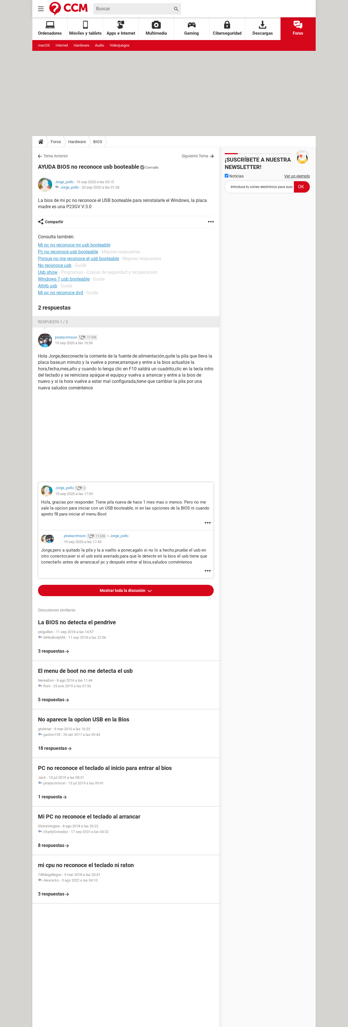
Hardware (81, 45)
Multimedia (156, 28)
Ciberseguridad (227, 28)
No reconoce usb (54, 265)
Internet (62, 45)
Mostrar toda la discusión (123, 590)
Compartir (54, 222)
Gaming (191, 28)
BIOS (97, 141)
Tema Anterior (55, 156)
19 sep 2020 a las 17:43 (82, 542)
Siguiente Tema (195, 156)
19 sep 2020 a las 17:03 (74, 494)
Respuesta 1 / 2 (53, 322)
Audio (99, 45)
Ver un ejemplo (297, 176)
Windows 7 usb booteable (64, 279)
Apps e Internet (121, 28)
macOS (44, 45)
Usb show (48, 272)
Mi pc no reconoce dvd (60, 292)
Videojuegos (120, 45)
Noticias (234, 176)
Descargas (262, 28)
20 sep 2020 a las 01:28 (100, 187)
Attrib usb (47, 286)
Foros (298, 28)
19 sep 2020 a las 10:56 (74, 343)
